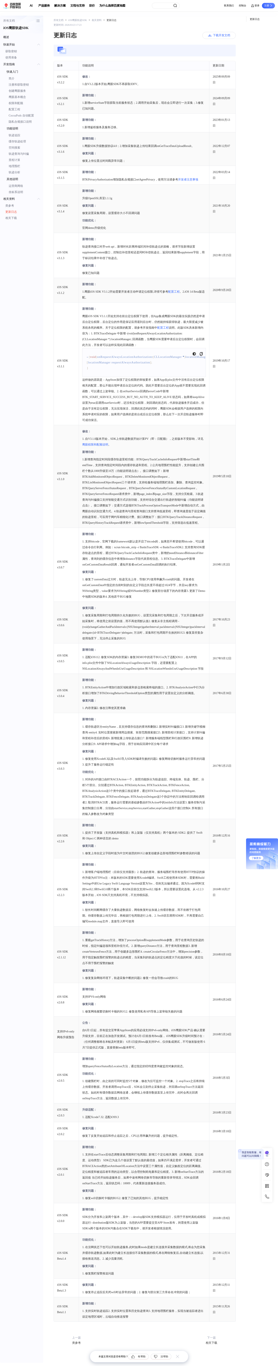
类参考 (9, 205)
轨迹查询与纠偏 (19, 153)
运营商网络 (16, 185)
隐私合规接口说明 (20, 121)
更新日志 (11, 211)
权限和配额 (16, 103)
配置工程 (14, 109)
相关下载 (11, 218)
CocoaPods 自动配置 (21, 115)
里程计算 (14, 160)
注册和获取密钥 (19, 84)
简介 (11, 78)
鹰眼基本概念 (17, 97)
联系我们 (229, 5)
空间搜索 (14, 147)
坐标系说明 (16, 192)
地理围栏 (14, 166)
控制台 (242, 5)
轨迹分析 (14, 172)
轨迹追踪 (14, 135)
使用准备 (11, 57)
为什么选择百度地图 (112, 5)
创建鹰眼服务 (17, 90)
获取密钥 (11, 51)
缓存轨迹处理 (17, 141)
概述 (6, 37)
